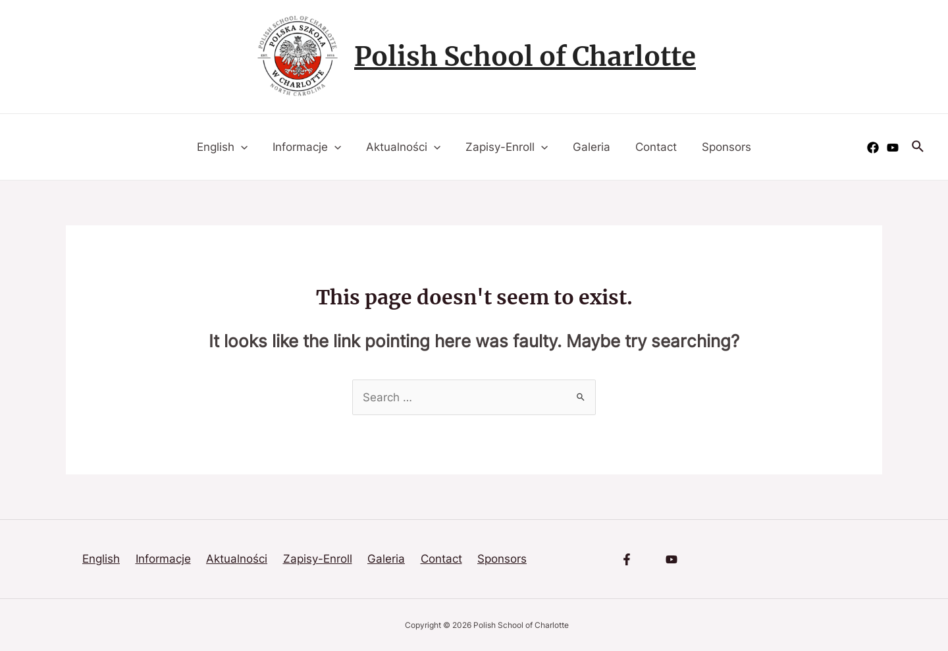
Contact (651, 147)
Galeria (589, 147)
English (230, 147)
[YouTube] (893, 148)
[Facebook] (873, 148)
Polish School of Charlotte (525, 56)
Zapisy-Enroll (506, 147)
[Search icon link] (918, 147)
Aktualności (406, 147)
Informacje (312, 147)
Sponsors (718, 147)
